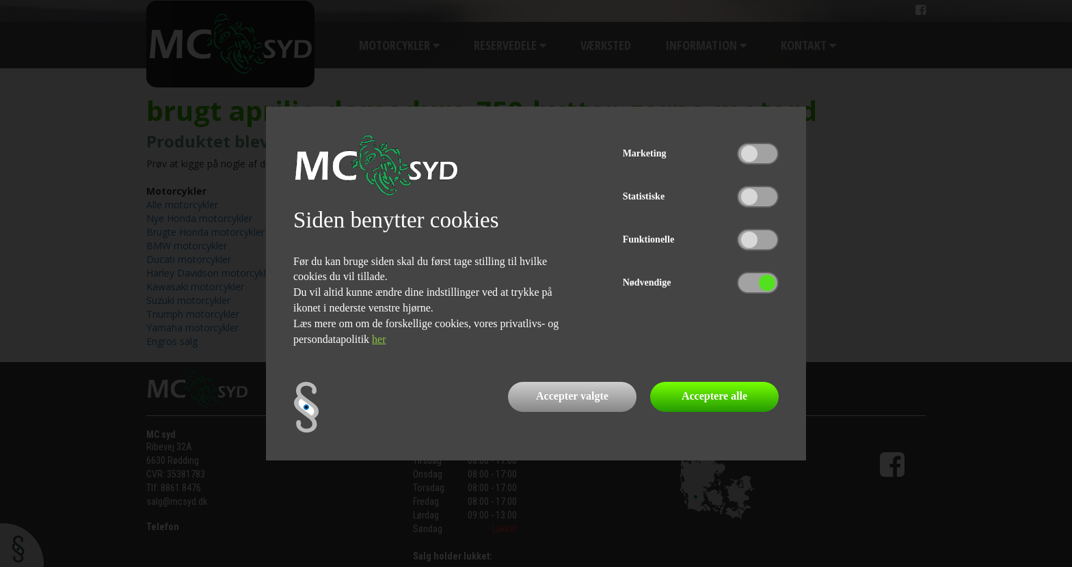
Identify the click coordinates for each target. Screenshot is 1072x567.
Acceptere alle (714, 396)
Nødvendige (647, 282)
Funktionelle (648, 239)
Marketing (645, 153)
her (379, 339)
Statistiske (644, 196)
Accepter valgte (572, 396)
